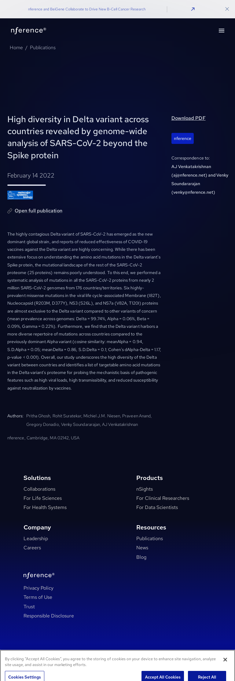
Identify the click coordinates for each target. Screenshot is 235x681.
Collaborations (39, 489)
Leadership (36, 538)
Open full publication (38, 210)
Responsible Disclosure (49, 616)
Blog (141, 557)
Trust (29, 606)
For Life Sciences (43, 498)
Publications (43, 47)
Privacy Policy (38, 588)
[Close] (225, 664)
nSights (144, 489)
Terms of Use (38, 597)
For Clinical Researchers (162, 498)
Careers (32, 547)
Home (16, 47)
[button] (193, 9)
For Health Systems (45, 507)
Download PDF (188, 118)
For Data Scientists (157, 507)
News (142, 547)
